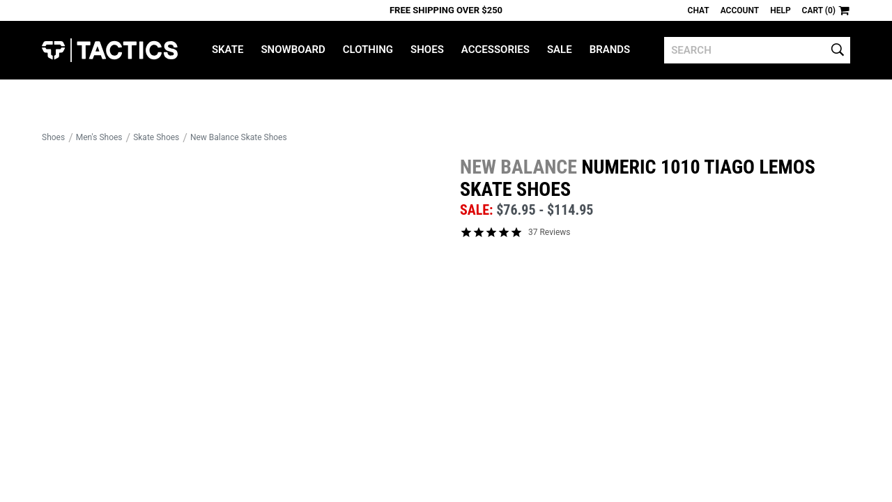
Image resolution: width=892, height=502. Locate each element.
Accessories (495, 49)
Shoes (427, 49)
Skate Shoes (156, 137)
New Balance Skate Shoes (238, 137)
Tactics (110, 50)
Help (780, 10)
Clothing (368, 49)
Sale (559, 49)
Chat (698, 10)
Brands (610, 49)
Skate (227, 49)
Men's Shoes (99, 137)
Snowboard (293, 49)
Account (740, 10)
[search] (757, 50)
